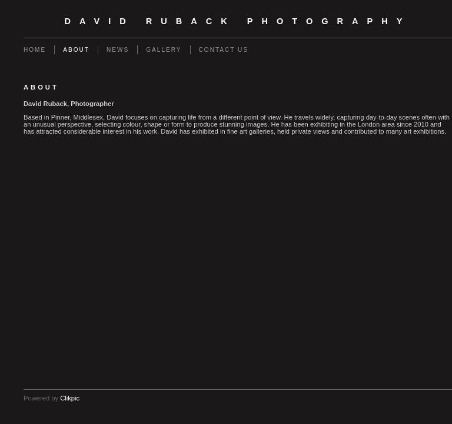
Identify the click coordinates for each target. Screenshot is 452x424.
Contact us (224, 50)
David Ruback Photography (238, 21)
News (118, 50)
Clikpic (69, 398)
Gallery (163, 50)
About (76, 50)
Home (35, 50)
